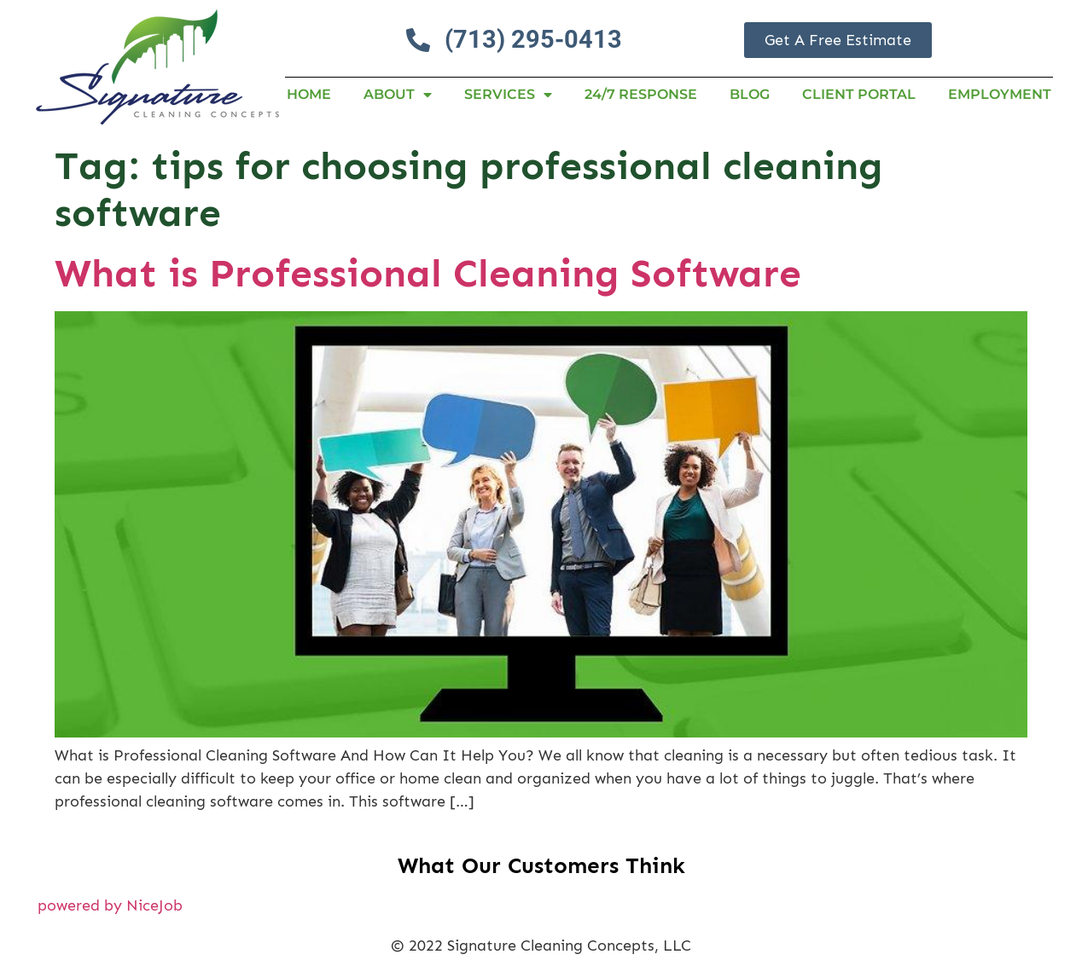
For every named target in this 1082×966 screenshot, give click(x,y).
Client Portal (859, 94)
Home (309, 94)
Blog (750, 94)
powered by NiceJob (110, 905)
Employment (999, 94)
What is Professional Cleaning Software (428, 273)
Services (508, 94)
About (398, 94)
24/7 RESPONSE (641, 94)
